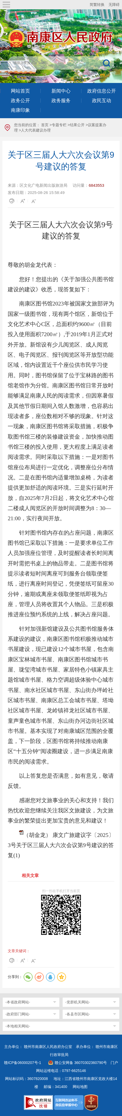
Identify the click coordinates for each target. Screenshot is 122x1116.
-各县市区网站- (77, 1014)
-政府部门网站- (17, 1014)
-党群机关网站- (77, 1002)
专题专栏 (59, 125)
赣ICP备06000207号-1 (22, 1063)
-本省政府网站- (17, 1002)
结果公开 (77, 125)
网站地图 (80, 1087)
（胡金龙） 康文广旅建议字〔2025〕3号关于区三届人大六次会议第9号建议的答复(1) (61, 845)
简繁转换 (97, 4)
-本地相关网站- (17, 1026)
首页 (45, 125)
